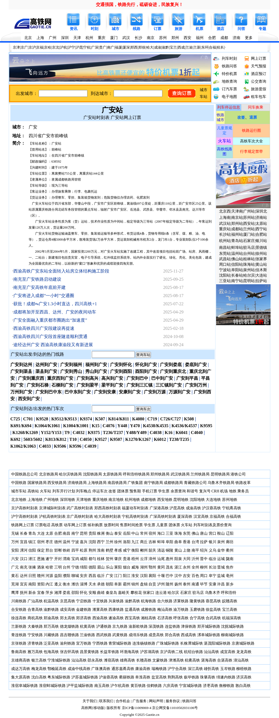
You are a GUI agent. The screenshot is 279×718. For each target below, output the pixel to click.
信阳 (32, 550)
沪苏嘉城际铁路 (84, 677)
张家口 (148, 593)
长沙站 (225, 234)
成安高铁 (67, 610)
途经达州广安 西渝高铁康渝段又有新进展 (53, 344)
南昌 (66, 533)
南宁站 (237, 281)
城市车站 (18, 491)
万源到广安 (179, 392)
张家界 (261, 259)
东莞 (186, 533)
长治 (212, 567)
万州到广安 (21, 392)
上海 (40, 38)
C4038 (156, 432)
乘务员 (243, 491)
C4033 (45, 446)
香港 (186, 542)
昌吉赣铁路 (69, 635)
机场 (224, 491)
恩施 (41, 559)
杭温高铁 (51, 601)
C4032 (79, 432)
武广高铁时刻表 (79, 508)
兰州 (109, 542)
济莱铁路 (181, 601)
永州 (186, 567)
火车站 (45, 491)
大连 (41, 533)
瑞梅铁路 (159, 669)
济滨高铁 (243, 677)
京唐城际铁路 (243, 643)
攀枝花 (136, 593)
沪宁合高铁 (177, 669)
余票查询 (178, 491)
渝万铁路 (181, 610)
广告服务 (139, 701)
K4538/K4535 (155, 425)
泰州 (186, 584)
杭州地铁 (132, 500)
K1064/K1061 (47, 425)
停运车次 (100, 491)
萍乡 (49, 593)
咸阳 (83, 559)
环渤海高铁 (129, 652)
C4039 (90, 446)
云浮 (144, 559)
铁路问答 (229, 66)
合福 (212, 47)
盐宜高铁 (159, 677)
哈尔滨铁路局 (70, 474)
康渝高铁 (142, 669)
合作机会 (123, 701)
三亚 (169, 533)
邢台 (49, 550)
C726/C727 (170, 419)
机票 (199, 29)
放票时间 (111, 525)
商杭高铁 (35, 618)
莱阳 (118, 567)
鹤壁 (109, 550)
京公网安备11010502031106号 (175, 708)
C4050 (86, 439)
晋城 (221, 567)
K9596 (75, 446)
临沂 (101, 576)
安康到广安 (130, 392)
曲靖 (101, 593)
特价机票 (229, 74)
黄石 (15, 576)
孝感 (118, 550)
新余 (32, 593)
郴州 (144, 550)
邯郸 (58, 550)
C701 (28, 419)
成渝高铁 (193, 508)
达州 (24, 576)
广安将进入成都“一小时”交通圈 (43, 295)
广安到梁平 (87, 385)
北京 (28, 38)
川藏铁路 (51, 635)
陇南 (229, 559)
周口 (204, 576)
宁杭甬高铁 (231, 508)
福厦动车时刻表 (135, 508)
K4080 (138, 419)
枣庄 (49, 542)
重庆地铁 (100, 500)
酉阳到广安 (146, 371)
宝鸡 (75, 559)
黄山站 (261, 264)
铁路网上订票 (22, 525)
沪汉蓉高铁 (211, 508)
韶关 (152, 550)
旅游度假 (258, 89)
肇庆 (118, 559)
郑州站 (237, 224)
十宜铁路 (100, 601)
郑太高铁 (67, 618)
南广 (110, 47)
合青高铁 (35, 610)
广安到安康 (105, 392)
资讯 (73, 29)
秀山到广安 (96, 371)
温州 (66, 542)
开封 (58, 559)
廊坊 (229, 542)
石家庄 (249, 241)
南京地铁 (116, 500)
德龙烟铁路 (69, 626)
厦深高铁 (184, 516)
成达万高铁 (20, 669)
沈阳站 (225, 275)
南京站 (237, 218)
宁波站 (225, 270)
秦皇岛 (111, 593)
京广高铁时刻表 (79, 516)
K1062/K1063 (23, 446)
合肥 (212, 38)
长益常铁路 (109, 652)
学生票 (163, 491)
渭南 (66, 559)
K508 (189, 419)
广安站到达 (21, 408)
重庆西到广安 (60, 378)
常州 (144, 533)
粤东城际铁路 (58, 677)
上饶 (186, 550)
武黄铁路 (120, 635)
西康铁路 (116, 610)
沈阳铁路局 (92, 474)
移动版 (98, 708)
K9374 (86, 419)
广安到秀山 (71, 371)
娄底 (66, 593)
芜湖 (15, 584)
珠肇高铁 (207, 677)
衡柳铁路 (226, 686)
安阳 (15, 550)
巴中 (169, 576)
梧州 (135, 559)
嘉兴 (83, 542)
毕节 (204, 584)
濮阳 (66, 576)
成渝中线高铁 (79, 669)
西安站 (249, 224)
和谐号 (192, 491)
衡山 (109, 533)
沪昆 (79, 47)
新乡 (229, 584)
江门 (118, 576)
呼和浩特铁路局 (136, 474)
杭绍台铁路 (193, 652)
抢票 (139, 525)
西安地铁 (164, 500)
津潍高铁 (176, 660)
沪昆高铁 (177, 508)
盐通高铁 (132, 610)
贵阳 (92, 533)
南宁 (75, 533)
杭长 (220, 47)
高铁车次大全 (251, 141)
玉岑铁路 (227, 669)
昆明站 (249, 281)
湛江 (178, 567)
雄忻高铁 (211, 669)
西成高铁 (188, 635)
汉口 (24, 559)
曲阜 (178, 542)
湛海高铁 (208, 660)
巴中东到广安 (78, 392)
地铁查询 (229, 81)
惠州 (169, 559)
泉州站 (249, 270)
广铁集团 (135, 483)
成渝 (157, 47)
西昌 (92, 576)
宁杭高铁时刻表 (135, 516)
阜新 (118, 584)
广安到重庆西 (31, 378)
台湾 (195, 542)
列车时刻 (229, 58)
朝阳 (109, 584)
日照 (32, 576)
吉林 (152, 542)
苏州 (163, 38)
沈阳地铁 (197, 500)
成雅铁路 (148, 610)
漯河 (24, 550)
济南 (236, 38)
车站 (203, 97)
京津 (16, 47)
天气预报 (258, 66)
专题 (262, 29)
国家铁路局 (37, 483)
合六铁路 (164, 601)
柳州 (204, 567)
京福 (39, 47)
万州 (15, 542)
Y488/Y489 (136, 432)
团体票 (123, 491)
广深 (94, 47)
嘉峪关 (123, 593)
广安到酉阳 (121, 371)
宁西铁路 (100, 643)
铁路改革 (243, 483)
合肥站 (261, 234)
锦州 (135, 584)
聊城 (75, 576)
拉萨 (204, 542)
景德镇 (261, 248)
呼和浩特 (228, 593)
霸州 (127, 584)
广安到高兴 (87, 378)
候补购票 (95, 525)
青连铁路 (18, 635)
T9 (67, 432)
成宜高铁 (227, 652)
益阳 (58, 576)
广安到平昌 (187, 378)
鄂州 (152, 567)
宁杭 (86, 47)
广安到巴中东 (48, 392)
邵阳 (75, 593)
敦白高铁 (243, 686)
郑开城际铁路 (208, 626)
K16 (168, 432)
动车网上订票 (75, 525)
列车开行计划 (63, 491)
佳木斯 (261, 270)
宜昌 (24, 542)
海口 (161, 533)
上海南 (225, 218)
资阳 (41, 584)
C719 (152, 419)
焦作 (229, 567)
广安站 (112, 110)
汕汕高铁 (211, 652)
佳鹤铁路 (154, 686)
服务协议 (173, 701)
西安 (187, 38)
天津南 (237, 211)
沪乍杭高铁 (119, 686)
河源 (49, 576)
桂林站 (249, 259)
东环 (204, 47)
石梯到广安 (62, 385)
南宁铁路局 (153, 483)
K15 (95, 425)
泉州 (221, 542)
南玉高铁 (102, 686)
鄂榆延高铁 (56, 669)
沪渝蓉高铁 (108, 677)
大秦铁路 (35, 626)
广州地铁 (51, 500)
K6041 (182, 432)
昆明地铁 (181, 500)
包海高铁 (51, 652)
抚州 (24, 593)
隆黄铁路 (197, 601)
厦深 (126, 47)
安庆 (83, 576)
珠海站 (249, 264)
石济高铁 (164, 618)
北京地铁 (18, 500)
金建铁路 (83, 610)
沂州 (195, 559)
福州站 (237, 234)
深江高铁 (195, 669)
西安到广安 (29, 398)
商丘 (144, 542)
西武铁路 (103, 635)
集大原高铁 (20, 677)
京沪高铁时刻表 (24, 508)
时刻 (94, 29)
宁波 (75, 542)
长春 (24, 533)
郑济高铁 (83, 618)
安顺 (92, 593)
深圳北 (261, 211)
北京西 (225, 211)
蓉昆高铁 (213, 601)
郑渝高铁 (51, 618)
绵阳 (83, 567)
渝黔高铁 (132, 601)
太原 (49, 533)
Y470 (135, 425)
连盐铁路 (172, 626)
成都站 (237, 229)
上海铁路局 (97, 483)
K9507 (116, 439)
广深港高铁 (159, 508)
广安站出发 (21, 354)
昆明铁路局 (220, 474)
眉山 (101, 567)
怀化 (83, 593)
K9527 (101, 439)
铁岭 (66, 550)
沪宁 (71, 47)
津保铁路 (188, 626)
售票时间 (127, 525)
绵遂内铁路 (225, 677)
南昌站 (225, 248)
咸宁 (127, 550)
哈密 (49, 567)
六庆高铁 (170, 686)
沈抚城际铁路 (232, 626)
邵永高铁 (95, 660)
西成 (181, 47)
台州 (66, 567)
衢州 (229, 550)
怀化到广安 (146, 364)
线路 (136, 29)
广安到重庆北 (173, 371)
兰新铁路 (18, 626)
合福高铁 (233, 516)
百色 (195, 576)
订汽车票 (229, 89)
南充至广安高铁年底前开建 (39, 287)
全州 (195, 567)
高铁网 (86, 708)
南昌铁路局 (117, 483)
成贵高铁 (156, 635)
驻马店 (249, 248)
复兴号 (205, 491)
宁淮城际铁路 (58, 660)
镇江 (32, 542)
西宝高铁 (132, 618)
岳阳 (127, 533)
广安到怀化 (121, 364)
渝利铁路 (67, 643)
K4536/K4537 (184, 425)
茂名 (169, 567)
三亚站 (225, 281)
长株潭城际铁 (191, 643)
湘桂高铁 (148, 618)
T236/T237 (113, 432)
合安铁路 (18, 610)
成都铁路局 (173, 483)
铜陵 (169, 550)
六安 (15, 559)
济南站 (261, 218)
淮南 (101, 550)
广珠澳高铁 (100, 669)
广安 (109, 576)
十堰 (161, 576)
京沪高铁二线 (171, 652)
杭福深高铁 (231, 618)
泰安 (118, 533)
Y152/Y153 (51, 432)
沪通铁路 (103, 626)
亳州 (229, 576)
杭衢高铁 (192, 660)
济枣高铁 (210, 686)
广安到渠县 (21, 371)
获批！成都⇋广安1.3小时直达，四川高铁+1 (55, 303)
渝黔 (165, 47)
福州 (200, 38)
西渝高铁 (100, 618)
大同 (186, 559)
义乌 (212, 550)
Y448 (122, 425)
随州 (169, 584)
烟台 (127, 567)
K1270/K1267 (138, 439)
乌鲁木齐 (212, 593)
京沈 (55, 47)
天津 (77, 38)
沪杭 (63, 47)
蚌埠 (161, 542)
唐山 (204, 533)
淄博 (83, 584)
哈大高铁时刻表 (107, 516)
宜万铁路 (83, 643)
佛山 (195, 533)
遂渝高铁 (116, 618)
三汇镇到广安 (169, 385)
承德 (101, 584)
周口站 (225, 264)
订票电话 (42, 525)
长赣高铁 (143, 660)
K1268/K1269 (25, 432)
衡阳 (135, 550)
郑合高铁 (172, 635)
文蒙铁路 (160, 660)
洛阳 (127, 542)
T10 (73, 439)
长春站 (237, 275)
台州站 (249, 254)
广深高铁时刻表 (163, 516)
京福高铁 (217, 516)
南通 (195, 584)
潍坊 (75, 584)
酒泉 (41, 567)
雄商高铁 (127, 660)
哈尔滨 (249, 275)
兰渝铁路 (87, 635)
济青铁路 (35, 643)
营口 (212, 533)
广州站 (249, 211)
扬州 (178, 584)
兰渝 (189, 47)
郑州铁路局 (159, 474)
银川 (212, 542)
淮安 (135, 576)
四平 (75, 550)
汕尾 (161, 559)
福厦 (118, 47)
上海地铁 (35, 500)
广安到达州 (21, 364)
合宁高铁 (197, 618)
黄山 (178, 550)
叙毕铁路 (191, 677)
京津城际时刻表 (52, 508)
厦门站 (249, 234)
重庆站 (225, 229)
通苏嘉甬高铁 (122, 669)
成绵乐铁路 (138, 635)
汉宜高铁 (201, 516)
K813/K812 (55, 439)
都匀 (92, 559)
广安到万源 (155, 392)
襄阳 (152, 576)
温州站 (237, 254)
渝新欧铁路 (138, 626)
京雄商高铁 (20, 660)
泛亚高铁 (51, 643)
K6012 (160, 439)
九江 (135, 542)
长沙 (138, 38)
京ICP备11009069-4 (136, 708)
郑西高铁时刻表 (107, 508)
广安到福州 (71, 364)
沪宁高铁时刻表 (24, 516)
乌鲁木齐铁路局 (221, 483)
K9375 (94, 432)
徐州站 (261, 254)
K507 (100, 419)
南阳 (32, 584)
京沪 (32, 47)
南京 (150, 38)
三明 (58, 567)
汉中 (178, 576)
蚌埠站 (237, 248)
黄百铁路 (138, 686)
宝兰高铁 (229, 610)
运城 (221, 559)
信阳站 (237, 264)
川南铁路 (18, 601)
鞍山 (221, 533)
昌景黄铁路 (89, 652)
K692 (15, 439)
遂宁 (49, 559)
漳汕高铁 (241, 660)
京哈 (47, 47)
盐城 (221, 576)
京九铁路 (120, 626)
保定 (41, 550)
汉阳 (144, 576)
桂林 (101, 559)
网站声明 (156, 701)
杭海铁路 (148, 601)
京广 (24, 47)
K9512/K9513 (64, 419)
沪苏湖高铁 (149, 652)
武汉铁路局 (180, 474)
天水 (92, 584)
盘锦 (144, 584)
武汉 (126, 38)
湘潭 (58, 593)
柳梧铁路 (243, 669)
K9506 (60, 446)
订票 (157, 29)
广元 (15, 567)
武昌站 (225, 259)
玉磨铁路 (197, 610)
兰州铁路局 (200, 474)
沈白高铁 (39, 677)
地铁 (232, 491)
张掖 (32, 567)
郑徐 (141, 47)
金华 (221, 550)
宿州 (152, 533)
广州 (52, 38)
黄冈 (161, 567)
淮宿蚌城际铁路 (52, 686)
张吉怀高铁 (69, 652)
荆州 (92, 550)
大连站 (261, 275)
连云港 (161, 593)
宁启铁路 (83, 601)
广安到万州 (196, 385)
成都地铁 (148, 500)
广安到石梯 (37, 385)
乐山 (109, 567)
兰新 (197, 47)
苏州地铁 (229, 500)
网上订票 (258, 58)
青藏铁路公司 (195, 483)
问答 (241, 29)
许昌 (221, 584)
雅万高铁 (35, 652)
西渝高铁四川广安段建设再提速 (43, 328)
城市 (115, 29)
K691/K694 (20, 425)
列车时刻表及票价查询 (212, 525)
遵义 (58, 584)
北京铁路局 (48, 474)
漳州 (152, 559)
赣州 (41, 576)
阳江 (127, 576)
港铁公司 (238, 474)
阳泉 (178, 559)
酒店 (220, 29)
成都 (224, 38)
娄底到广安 (196, 364)
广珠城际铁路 (167, 643)
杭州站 (225, 241)
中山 (135, 533)
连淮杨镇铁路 (143, 643)
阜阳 (169, 542)
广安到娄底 (171, 364)
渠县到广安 (46, 371)
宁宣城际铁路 (190, 686)
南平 (195, 550)
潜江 (32, 559)
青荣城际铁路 (119, 643)
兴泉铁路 (116, 601)
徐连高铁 (18, 618)
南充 (24, 567)
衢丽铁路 (126, 677)
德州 (58, 542)
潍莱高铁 (100, 610)
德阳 (92, 567)
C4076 (109, 425)
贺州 (109, 559)
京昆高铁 (67, 601)
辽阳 (229, 533)
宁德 (75, 567)
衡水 (66, 584)
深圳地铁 (67, 500)
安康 (212, 584)
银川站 (261, 241)
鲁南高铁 (18, 652)
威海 (135, 567)
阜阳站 (237, 270)
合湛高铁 (224, 660)
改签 (112, 491)
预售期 (135, 491)
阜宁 (212, 576)
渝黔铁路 (51, 610)
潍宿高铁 (111, 660)
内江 (49, 584)
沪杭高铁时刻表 (52, 516)
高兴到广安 (112, 378)
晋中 (204, 559)
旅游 (178, 29)
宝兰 (173, 47)
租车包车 (258, 97)
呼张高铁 (181, 618)
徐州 (117, 542)
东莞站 (225, 254)
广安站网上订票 (126, 117)
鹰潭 (15, 593)
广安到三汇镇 (139, 385)
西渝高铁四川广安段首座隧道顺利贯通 (50, 336)
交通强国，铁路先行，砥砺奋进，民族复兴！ (139, 4)
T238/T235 (179, 439)
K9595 (206, 425)
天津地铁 (83, 500)
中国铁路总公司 (24, 474)
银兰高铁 (39, 660)
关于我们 (90, 701)
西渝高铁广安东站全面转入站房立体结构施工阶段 (61, 271)
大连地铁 (213, 500)
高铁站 (33, 491)
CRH (215, 491)
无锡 (15, 533)
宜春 (41, 593)
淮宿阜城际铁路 (24, 686)
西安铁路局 (56, 483)
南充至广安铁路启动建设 (37, 279)
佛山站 (237, 259)
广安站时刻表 (96, 117)
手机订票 (149, 491)
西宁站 (261, 229)
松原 (83, 550)
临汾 (212, 559)
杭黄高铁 (87, 626)
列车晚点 (83, 491)
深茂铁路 (156, 626)
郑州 (175, 38)
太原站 (261, 224)
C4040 (197, 432)
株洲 (100, 533)
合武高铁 (213, 618)
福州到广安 (96, 364)
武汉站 (225, 224)
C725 (15, 419)
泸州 (161, 584)
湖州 (144, 567)
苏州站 (249, 218)
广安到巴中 (137, 378)
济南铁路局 (77, 483)
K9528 (42, 419)
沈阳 (92, 542)
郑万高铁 (51, 626)
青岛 (32, 533)
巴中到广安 (162, 378)
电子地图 (229, 97)
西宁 (101, 542)
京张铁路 (18, 643)
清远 (161, 550)
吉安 (186, 576)
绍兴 (204, 550)
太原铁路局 (112, 474)
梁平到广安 (112, 385)
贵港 (127, 559)
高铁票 (57, 525)
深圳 (65, 38)
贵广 (102, 47)
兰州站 (249, 229)
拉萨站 (261, 281)
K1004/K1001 (76, 425)
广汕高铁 (35, 601)
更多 (249, 38)
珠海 (178, 533)
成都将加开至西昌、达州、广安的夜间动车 (54, 312)
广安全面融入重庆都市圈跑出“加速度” (50, 320)
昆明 (83, 533)
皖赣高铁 (229, 601)
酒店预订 (258, 74)
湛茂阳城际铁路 (217, 643)
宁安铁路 (35, 635)
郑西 (134, 47)
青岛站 (237, 241)
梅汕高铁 (164, 610)
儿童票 (162, 525)
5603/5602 (32, 439)
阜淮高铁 (142, 677)
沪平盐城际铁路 (79, 686)
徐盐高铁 (213, 610)
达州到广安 (46, 364)
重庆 (101, 38)
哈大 (149, 47)
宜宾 (24, 584)
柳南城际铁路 (232, 635)
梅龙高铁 (39, 669)
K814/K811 (118, 419)
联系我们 (106, 701)
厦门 (114, 38)
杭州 (89, 38)
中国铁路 (18, 483)
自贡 (152, 584)
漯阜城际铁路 (208, 635)
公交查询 (258, 81)
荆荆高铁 (175, 677)
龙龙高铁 (243, 652)
